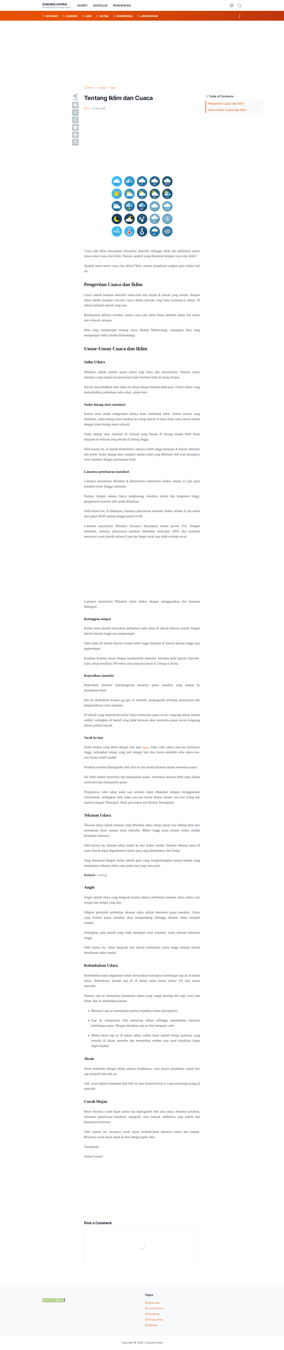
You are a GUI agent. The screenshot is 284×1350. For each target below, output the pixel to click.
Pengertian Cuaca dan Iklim (226, 103)
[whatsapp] (75, 120)
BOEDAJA (101, 5)
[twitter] (75, 112)
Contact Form (156, 1308)
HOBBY (83, 5)
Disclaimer (154, 1314)
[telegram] (75, 127)
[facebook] (75, 105)
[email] (75, 142)
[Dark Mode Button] (231, 5)
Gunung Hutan (57, 4)
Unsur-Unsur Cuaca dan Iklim (227, 110)
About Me (153, 1302)
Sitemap (152, 1325)
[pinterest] (75, 135)
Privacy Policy (156, 1319)
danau (146, 747)
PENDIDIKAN (122, 5)
